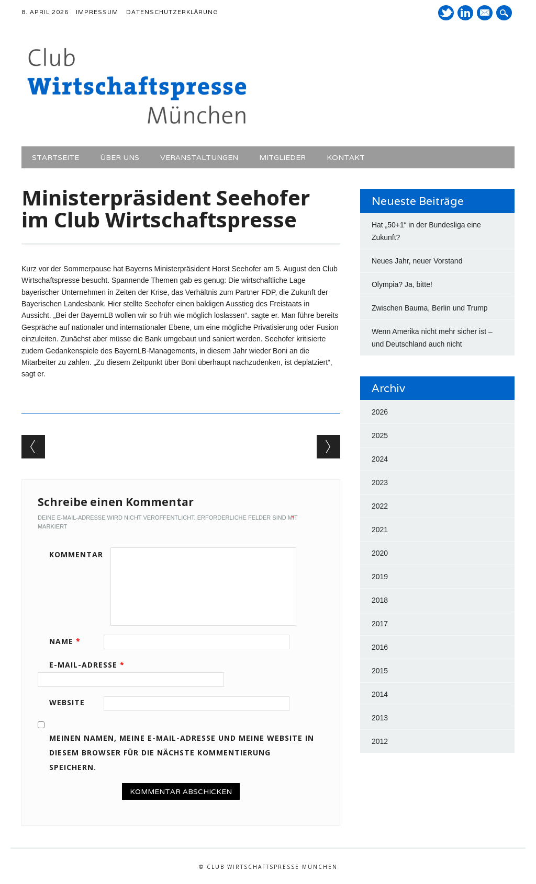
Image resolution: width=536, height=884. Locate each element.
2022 (380, 506)
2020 (380, 553)
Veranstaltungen (199, 157)
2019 (380, 576)
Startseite (55, 157)
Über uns (119, 157)
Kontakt (346, 157)
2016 (380, 647)
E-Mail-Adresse (90, 665)
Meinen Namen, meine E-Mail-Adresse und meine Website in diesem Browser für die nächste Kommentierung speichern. (181, 752)
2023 (380, 482)
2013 (380, 718)
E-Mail (486, 13)
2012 (380, 741)
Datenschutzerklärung (172, 12)
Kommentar (76, 554)
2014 (380, 694)
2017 (380, 623)
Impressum (97, 12)
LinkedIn (465, 12)
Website (67, 702)
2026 (380, 412)
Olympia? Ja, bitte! (402, 284)
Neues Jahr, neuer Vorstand (417, 261)
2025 (380, 435)
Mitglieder (282, 157)
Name (68, 641)
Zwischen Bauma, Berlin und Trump (430, 308)
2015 (380, 671)
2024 (380, 459)
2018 (380, 600)
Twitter (446, 12)
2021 (380, 529)
